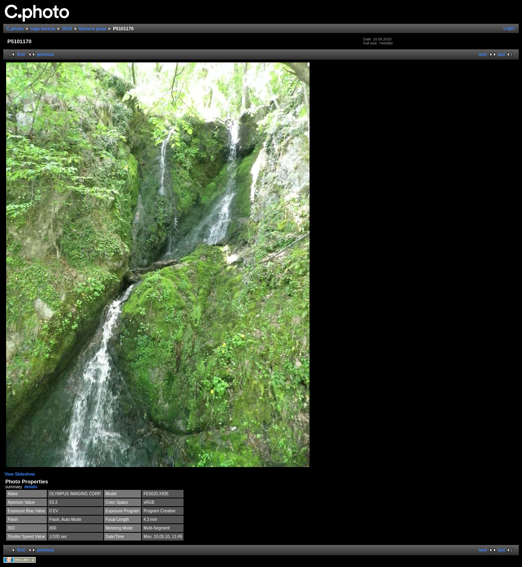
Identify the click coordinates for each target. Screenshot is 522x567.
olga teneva (43, 28)
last (501, 54)
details (31, 487)
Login (509, 28)
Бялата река (92, 28)
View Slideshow (19, 474)
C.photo (15, 28)
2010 (67, 28)
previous (45, 54)
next (482, 54)
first (21, 54)
